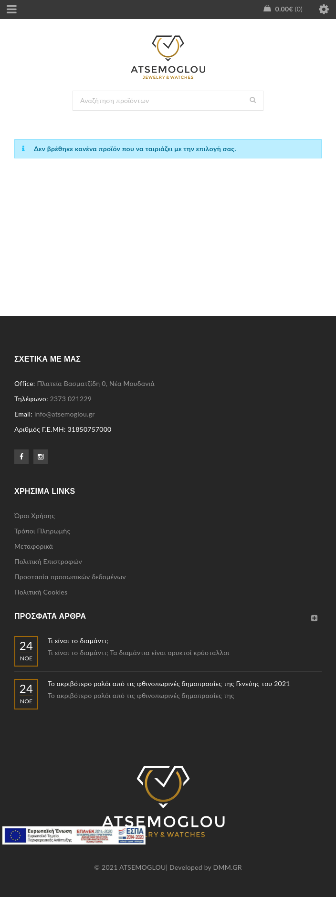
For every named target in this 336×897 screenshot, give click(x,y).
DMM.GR (227, 867)
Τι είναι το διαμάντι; (78, 640)
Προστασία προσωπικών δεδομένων (70, 577)
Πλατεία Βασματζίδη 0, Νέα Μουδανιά (96, 383)
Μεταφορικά (33, 546)
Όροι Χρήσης (34, 515)
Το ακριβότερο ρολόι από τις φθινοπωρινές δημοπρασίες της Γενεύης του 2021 (169, 683)
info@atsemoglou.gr (64, 414)
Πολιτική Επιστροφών (48, 561)
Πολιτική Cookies (40, 592)
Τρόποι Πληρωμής (42, 531)
